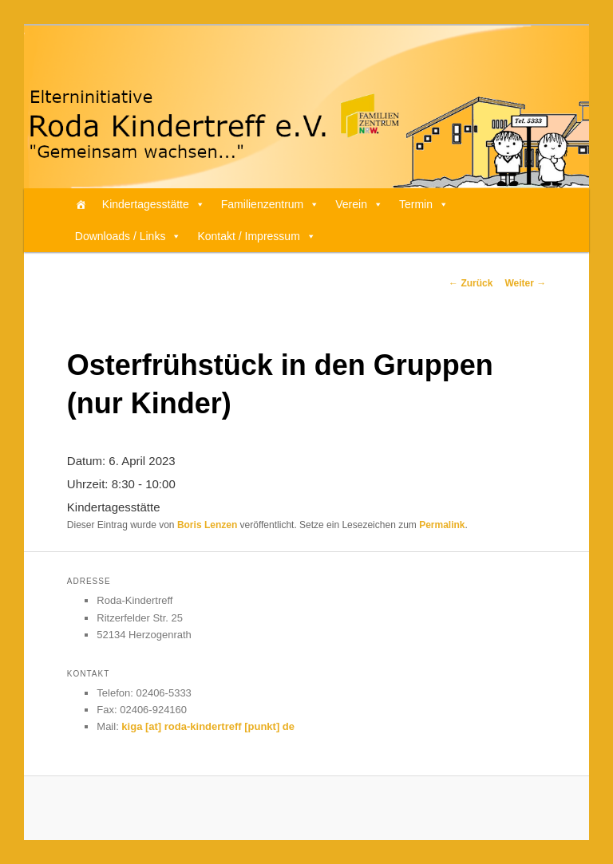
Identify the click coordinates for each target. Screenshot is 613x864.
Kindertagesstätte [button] (153, 204)
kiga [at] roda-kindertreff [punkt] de (208, 726)
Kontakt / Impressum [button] (256, 236)
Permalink (442, 525)
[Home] (80, 204)
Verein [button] (359, 204)
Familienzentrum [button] (270, 204)
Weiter (525, 283)
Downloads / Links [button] (128, 236)
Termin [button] (424, 204)
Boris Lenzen (207, 525)
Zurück (470, 283)
